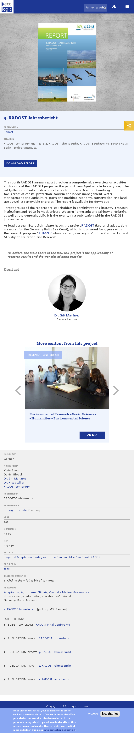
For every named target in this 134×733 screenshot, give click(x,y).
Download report (20, 163)
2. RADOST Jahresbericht (55, 665)
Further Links (14, 619)
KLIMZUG (46, 233)
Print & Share (129, 126)
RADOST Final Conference (53, 624)
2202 (7, 569)
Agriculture (28, 592)
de (113, 6)
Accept (93, 713)
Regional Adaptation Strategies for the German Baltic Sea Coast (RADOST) (53, 557)
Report (8, 132)
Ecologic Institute (15, 510)
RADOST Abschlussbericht (55, 638)
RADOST (87, 225)
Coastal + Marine (60, 592)
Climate (42, 592)
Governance (81, 592)
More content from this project (67, 343)
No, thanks (110, 713)
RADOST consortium (17, 486)
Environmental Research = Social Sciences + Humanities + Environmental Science (63, 416)
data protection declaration (59, 730)
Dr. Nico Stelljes (14, 482)
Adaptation (11, 592)
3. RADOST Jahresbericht (55, 652)
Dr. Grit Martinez (15, 478)
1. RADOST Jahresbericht (55, 679)
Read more (92, 435)
